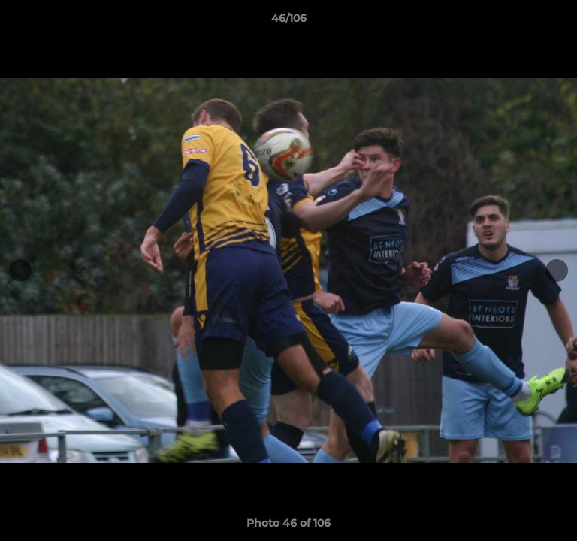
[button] (559, 22)
